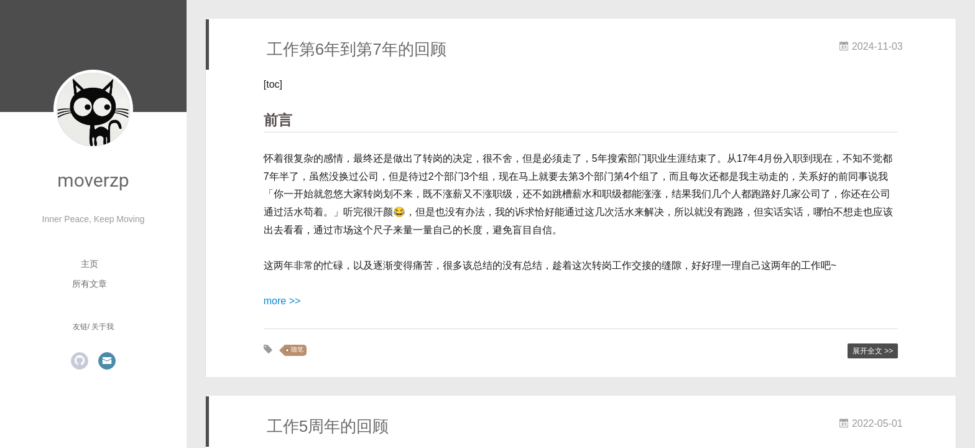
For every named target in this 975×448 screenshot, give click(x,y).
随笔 (297, 350)
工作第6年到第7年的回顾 (356, 49)
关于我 (102, 326)
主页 (89, 264)
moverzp (93, 180)
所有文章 (89, 284)
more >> (282, 301)
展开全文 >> (873, 351)
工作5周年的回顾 (328, 426)
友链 (80, 326)
